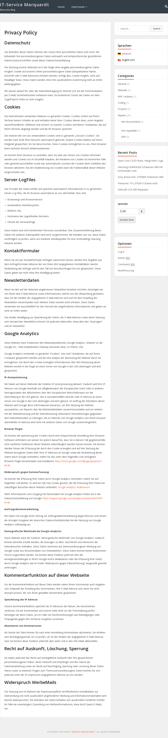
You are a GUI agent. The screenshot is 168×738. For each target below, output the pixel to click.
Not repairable (129, 130)
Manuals (122, 90)
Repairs (122, 115)
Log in (121, 251)
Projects (122, 109)
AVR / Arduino (125, 96)
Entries (124, 258)
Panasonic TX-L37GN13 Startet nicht (138, 183)
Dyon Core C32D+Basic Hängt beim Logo (140, 160)
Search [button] (156, 28)
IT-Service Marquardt (24, 5)
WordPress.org (126, 270)
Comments (126, 264)
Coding (121, 102)
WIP (123, 136)
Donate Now (127, 219)
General (122, 83)
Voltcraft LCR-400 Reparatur (133, 189)
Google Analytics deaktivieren (74, 487)
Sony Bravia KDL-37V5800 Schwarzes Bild (140, 177)
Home (61, 6)
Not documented (130, 121)
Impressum (78, 6)
